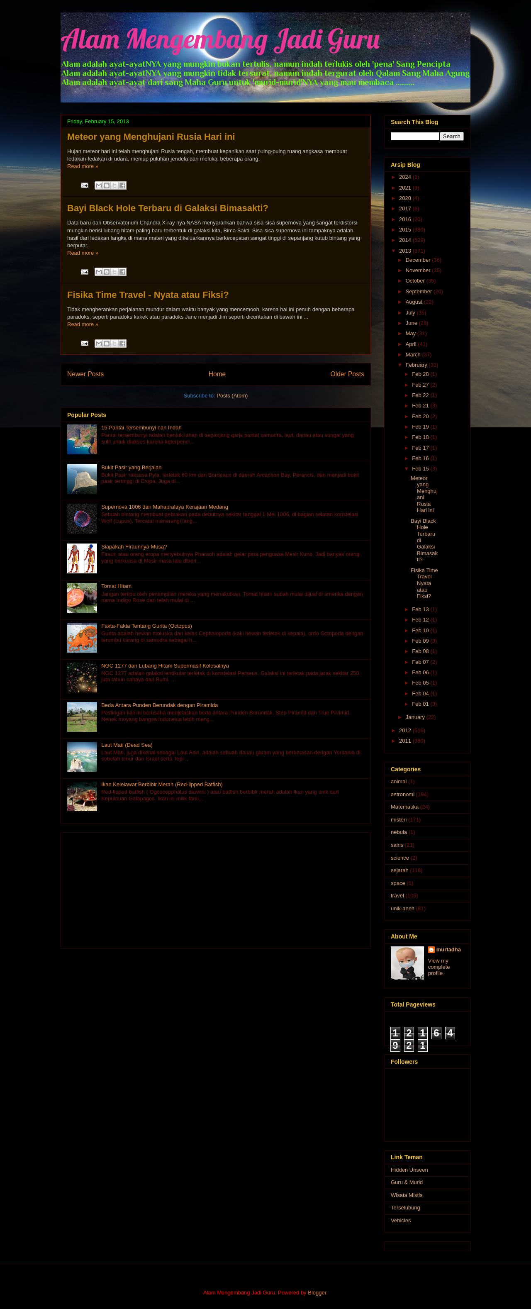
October (416, 281)
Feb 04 (421, 693)
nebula (399, 832)
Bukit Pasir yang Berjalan (131, 467)
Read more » (82, 166)
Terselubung (405, 1207)
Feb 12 (421, 620)
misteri (399, 820)
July (411, 313)
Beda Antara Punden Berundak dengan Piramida (159, 705)
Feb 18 (421, 437)
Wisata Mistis (407, 1195)
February (417, 365)
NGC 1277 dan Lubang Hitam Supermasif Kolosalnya (165, 666)
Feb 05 (421, 683)
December (419, 260)
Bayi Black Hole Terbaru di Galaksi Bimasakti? (167, 208)
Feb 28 (421, 374)
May (411, 333)
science (400, 858)
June (412, 323)
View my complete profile (439, 967)
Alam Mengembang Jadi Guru (220, 38)
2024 (406, 177)
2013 (406, 251)
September (420, 291)
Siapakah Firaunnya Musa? (134, 547)
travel (397, 895)
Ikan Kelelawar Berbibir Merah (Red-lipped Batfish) (162, 784)
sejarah (400, 870)
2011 (406, 741)
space (398, 883)
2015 (406, 230)
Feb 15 (421, 469)
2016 (406, 219)
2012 (406, 730)
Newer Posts (85, 374)
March (414, 354)
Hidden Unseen (409, 1170)
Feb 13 (421, 609)
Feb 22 (421, 395)
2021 (406, 188)
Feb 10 (421, 630)
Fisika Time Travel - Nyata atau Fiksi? (148, 295)
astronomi (402, 794)
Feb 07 (421, 662)
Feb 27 (421, 385)
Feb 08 (421, 651)
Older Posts (347, 374)
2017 (406, 208)
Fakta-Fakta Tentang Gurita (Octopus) (146, 626)
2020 (406, 198)
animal (399, 781)
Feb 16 (421, 458)
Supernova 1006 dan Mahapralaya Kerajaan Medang (164, 507)
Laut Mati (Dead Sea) (127, 745)
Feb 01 (421, 704)
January (416, 717)
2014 (406, 240)
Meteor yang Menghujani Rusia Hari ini (151, 137)
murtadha (448, 949)
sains (397, 845)
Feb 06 (421, 672)
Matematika (405, 807)
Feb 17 (421, 448)
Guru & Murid (407, 1182)
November (419, 270)
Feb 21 (421, 405)
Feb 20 (421, 416)
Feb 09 (421, 641)
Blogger (317, 1292)
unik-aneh (402, 908)
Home (217, 374)
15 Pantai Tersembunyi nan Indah (141, 427)
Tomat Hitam (116, 586)
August (415, 302)
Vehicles (401, 1220)
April (412, 344)
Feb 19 (421, 427)
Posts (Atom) (232, 395)
